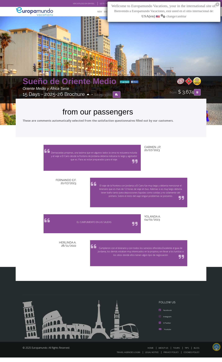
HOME (152, 352)
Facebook (165, 315)
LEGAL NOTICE (149, 357)
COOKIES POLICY (190, 357)
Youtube (165, 333)
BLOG (196, 352)
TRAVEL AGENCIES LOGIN (125, 357)
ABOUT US (164, 352)
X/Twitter (165, 327)
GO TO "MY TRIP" (101, 4)
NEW (96, 12)
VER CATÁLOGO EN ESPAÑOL (76, 4)
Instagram (165, 321)
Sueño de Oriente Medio (71, 81)
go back (124, 82)
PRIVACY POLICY (169, 357)
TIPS (187, 352)
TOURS (177, 352)
